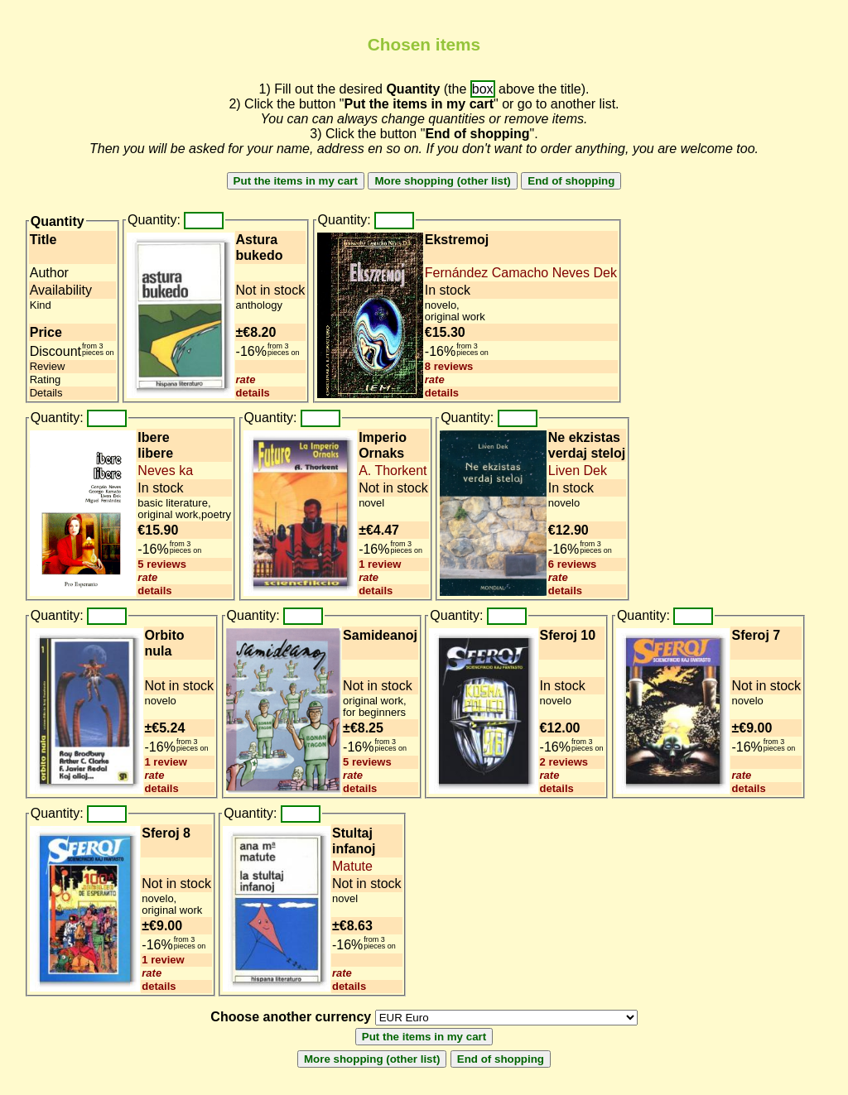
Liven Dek (577, 470)
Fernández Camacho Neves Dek (521, 273)
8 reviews (449, 366)
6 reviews (572, 564)
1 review (380, 564)
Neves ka (165, 470)
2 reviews (564, 762)
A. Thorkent (392, 470)
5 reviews (161, 564)
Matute (352, 866)
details (253, 393)
